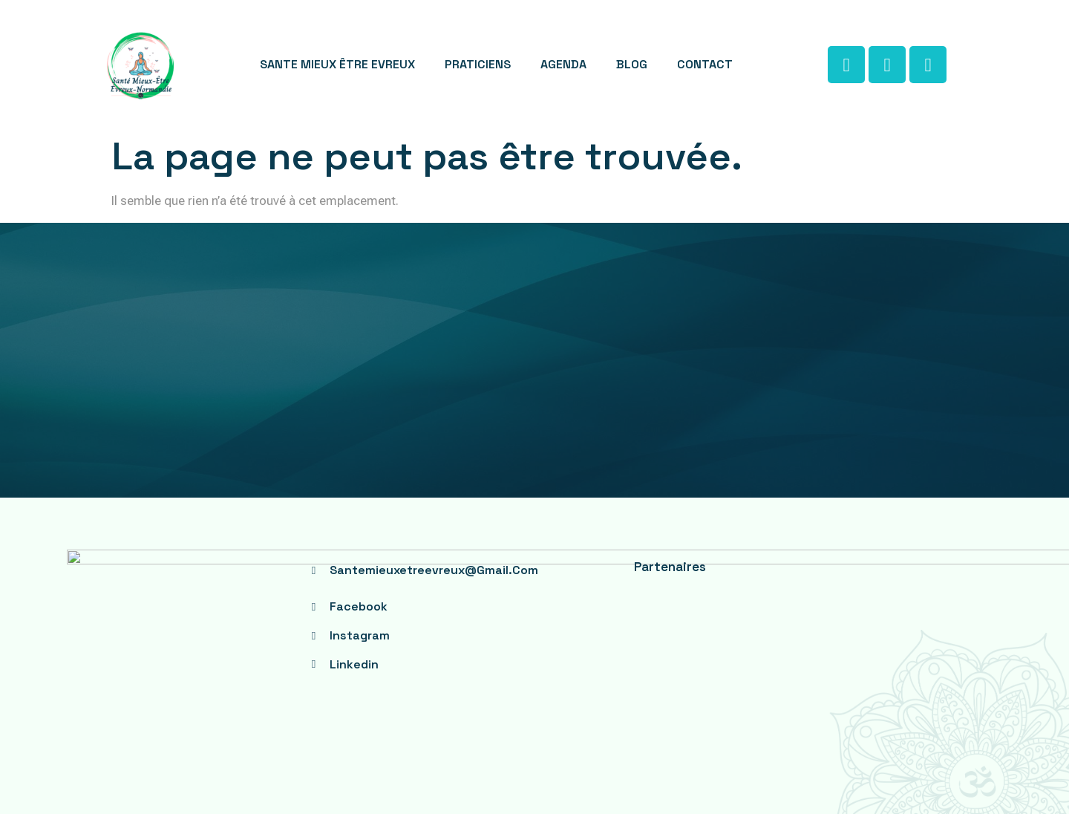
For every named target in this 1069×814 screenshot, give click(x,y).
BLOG (631, 64)
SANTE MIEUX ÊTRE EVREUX (337, 64)
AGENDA (563, 64)
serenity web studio (619, 754)
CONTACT (705, 64)
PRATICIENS (478, 64)
